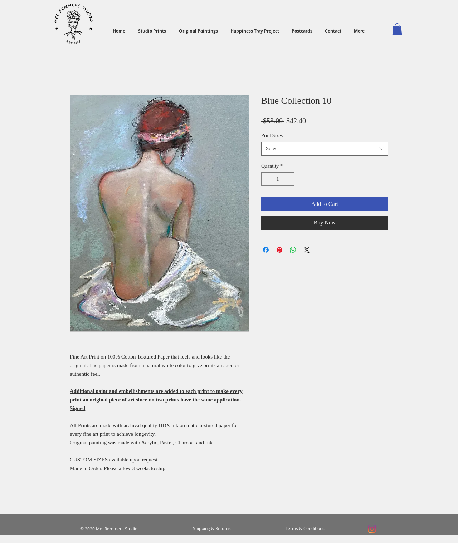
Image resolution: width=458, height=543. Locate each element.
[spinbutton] (277, 179)
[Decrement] (266, 179)
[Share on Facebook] (266, 250)
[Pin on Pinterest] (279, 250)
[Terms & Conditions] (304, 529)
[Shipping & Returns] (211, 529)
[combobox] (324, 149)
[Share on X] (306, 250)
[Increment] (288, 179)
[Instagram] (372, 529)
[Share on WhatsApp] (293, 250)
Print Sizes (272, 135)
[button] (397, 29)
